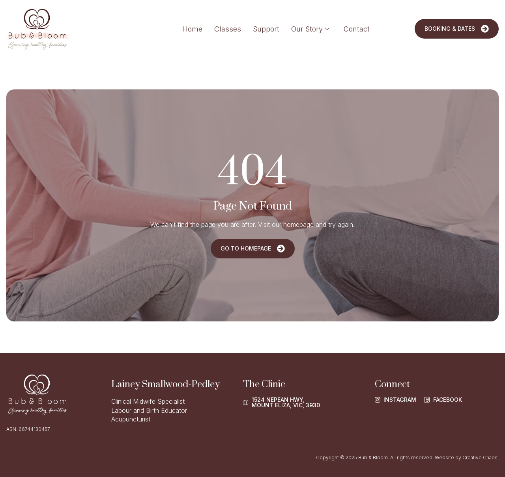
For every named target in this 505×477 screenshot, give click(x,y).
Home (192, 29)
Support (266, 29)
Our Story (310, 29)
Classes (227, 29)
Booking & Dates (457, 29)
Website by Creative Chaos (466, 457)
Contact (357, 29)
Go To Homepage (253, 248)
